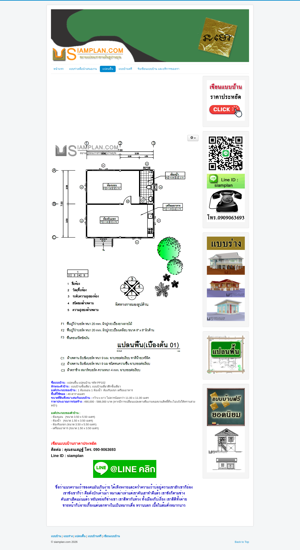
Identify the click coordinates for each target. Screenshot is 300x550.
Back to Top (242, 541)
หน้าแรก (59, 68)
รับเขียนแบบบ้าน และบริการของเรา (158, 68)
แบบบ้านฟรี (125, 68)
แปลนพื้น (107, 68)
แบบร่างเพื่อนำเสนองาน (83, 68)
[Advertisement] (124, 105)
